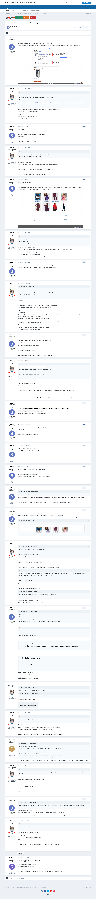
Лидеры (50, 6)
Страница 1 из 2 (21, 32)
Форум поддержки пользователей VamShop (20, 2)
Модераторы (25, 10)
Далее (12, 32)
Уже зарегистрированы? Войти (73, 2)
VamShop (13, 6)
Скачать (26, 17)
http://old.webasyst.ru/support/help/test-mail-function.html (48, 427)
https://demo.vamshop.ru (23, 310)
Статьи (19, 10)
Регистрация (86, 2)
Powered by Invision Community (48, 897)
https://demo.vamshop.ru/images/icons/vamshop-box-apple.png (48, 734)
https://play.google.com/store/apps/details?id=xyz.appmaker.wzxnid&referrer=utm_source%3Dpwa (52, 497)
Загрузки (14, 10)
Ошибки (44, 6)
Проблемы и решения (22, 28)
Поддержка (38, 6)
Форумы (7, 10)
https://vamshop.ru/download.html (39, 134)
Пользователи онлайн (35, 10)
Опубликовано (24, 38)
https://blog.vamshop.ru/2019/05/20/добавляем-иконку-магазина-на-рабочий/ (54, 397)
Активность (25, 6)
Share (75, 27)
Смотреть (19, 17)
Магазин (31, 6)
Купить (32, 17)
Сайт (8, 7)
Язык (48, 894)
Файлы (18, 6)
